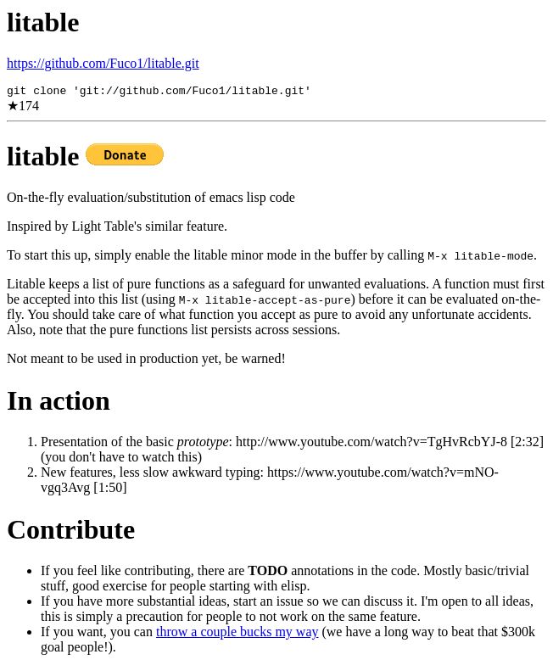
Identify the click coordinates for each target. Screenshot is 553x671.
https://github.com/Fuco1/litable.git (103, 63)
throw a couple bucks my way (237, 634)
